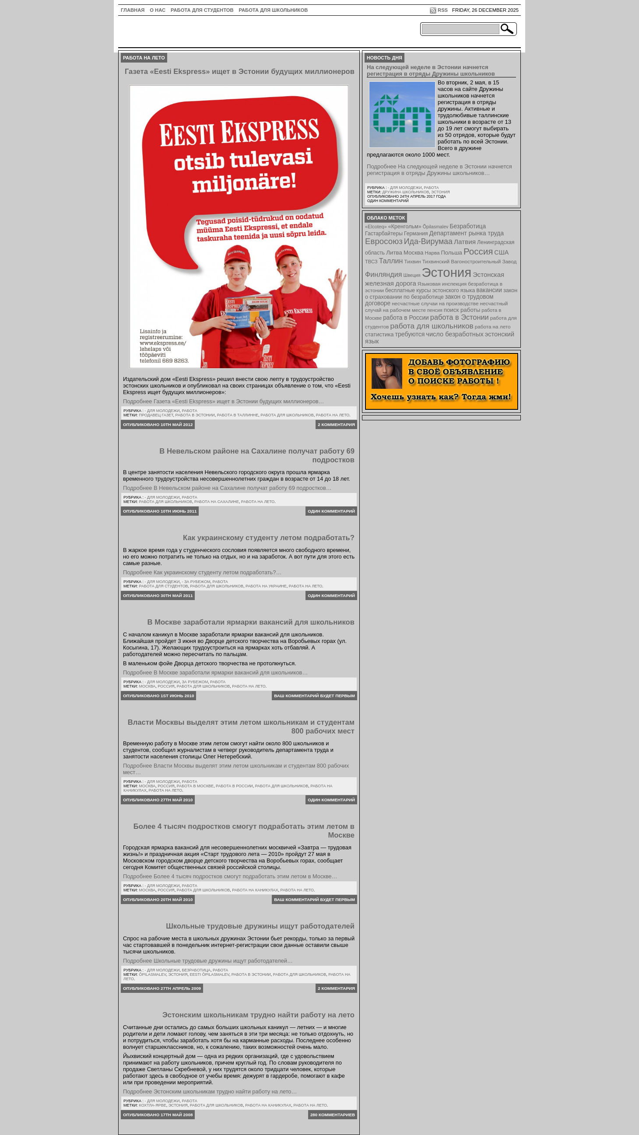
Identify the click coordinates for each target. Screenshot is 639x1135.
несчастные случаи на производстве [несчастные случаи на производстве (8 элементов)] (435, 303)
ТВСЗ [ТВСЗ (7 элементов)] (371, 261)
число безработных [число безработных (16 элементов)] (454, 334)
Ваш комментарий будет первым (314, 695)
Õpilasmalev (152, 974)
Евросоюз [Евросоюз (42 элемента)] (384, 241)
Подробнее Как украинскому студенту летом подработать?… (202, 572)
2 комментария (336, 424)
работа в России (234, 786)
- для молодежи (161, 411)
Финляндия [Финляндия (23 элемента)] (383, 274)
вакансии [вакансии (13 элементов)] (489, 290)
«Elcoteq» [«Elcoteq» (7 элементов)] (376, 226)
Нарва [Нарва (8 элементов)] (432, 252)
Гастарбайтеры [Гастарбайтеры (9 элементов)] (384, 233)
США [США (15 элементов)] (501, 252)
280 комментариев (332, 1114)
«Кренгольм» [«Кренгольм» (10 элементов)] (404, 227)
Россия (166, 686)
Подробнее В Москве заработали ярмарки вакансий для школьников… (215, 672)
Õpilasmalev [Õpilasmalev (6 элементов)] (436, 226)
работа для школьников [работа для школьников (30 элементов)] (432, 325)
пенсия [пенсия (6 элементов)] (434, 310)
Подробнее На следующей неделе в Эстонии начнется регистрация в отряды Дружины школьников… (439, 169)
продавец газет (156, 415)
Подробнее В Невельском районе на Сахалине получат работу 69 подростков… (227, 488)
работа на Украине (266, 586)
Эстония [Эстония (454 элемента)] (447, 272)
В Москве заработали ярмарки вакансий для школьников (251, 622)
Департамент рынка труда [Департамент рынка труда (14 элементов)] (466, 233)
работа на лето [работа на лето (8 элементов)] (493, 326)
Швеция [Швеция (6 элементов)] (411, 275)
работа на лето (333, 415)
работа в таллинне (238, 415)
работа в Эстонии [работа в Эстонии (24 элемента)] (459, 317)
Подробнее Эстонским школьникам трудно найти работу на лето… (210, 1091)
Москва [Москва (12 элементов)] (414, 252)
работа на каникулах (255, 890)
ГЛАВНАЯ (132, 10)
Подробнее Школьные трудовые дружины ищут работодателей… (208, 960)
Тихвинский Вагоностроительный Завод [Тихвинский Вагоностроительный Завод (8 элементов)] (469, 261)
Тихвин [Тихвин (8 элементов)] (412, 261)
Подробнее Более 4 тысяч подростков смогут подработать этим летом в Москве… (230, 876)
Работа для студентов (202, 10)
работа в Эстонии (195, 415)
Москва (147, 686)
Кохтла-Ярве (152, 1105)
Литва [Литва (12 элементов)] (394, 252)
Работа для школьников (273, 10)
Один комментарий (331, 511)
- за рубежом (196, 582)
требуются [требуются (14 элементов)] (410, 334)
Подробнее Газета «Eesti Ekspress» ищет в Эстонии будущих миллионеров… (223, 401)
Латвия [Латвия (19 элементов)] (465, 241)
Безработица (196, 970)
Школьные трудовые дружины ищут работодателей (260, 926)
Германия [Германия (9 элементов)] (416, 233)
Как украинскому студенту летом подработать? (269, 538)
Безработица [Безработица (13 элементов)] (467, 226)
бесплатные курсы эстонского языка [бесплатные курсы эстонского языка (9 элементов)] (430, 290)
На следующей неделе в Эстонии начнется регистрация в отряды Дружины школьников (431, 70)
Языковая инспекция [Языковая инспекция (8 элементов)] (442, 283)
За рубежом (195, 682)
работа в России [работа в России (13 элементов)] (406, 317)
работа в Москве (195, 786)
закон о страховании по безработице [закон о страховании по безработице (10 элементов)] (441, 293)
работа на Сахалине (216, 501)
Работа (189, 411)
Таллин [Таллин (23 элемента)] (391, 261)
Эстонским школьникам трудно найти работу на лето (258, 1015)
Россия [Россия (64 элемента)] (478, 251)
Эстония (177, 974)
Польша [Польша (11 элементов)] (451, 252)
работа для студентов (163, 586)
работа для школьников (287, 415)
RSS (443, 10)
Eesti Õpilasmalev (209, 974)
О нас (157, 10)
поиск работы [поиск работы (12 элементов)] (462, 310)
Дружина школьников (405, 192)
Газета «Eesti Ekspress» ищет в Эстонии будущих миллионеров (240, 71)
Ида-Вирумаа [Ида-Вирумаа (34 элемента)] (428, 241)
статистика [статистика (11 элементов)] (379, 334)
